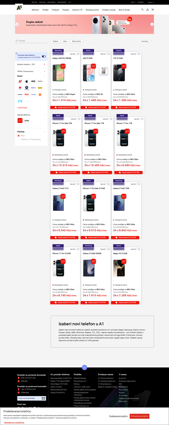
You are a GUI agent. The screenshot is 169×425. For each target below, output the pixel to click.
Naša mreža (51, 2)
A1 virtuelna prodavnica (106, 381)
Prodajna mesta (105, 374)
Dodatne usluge (109, 10)
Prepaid (65, 10)
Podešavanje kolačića (118, 416)
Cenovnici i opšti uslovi (82, 387)
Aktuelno (35, 10)
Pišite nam (25, 393)
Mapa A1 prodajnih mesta (107, 387)
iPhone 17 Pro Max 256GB (60, 381)
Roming (76, 384)
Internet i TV (77, 10)
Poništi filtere (22, 108)
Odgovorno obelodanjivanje (129, 398)
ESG (120, 384)
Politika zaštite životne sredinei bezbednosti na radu (84, 399)
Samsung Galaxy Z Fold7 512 (61, 378)
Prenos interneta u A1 (81, 406)
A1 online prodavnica (105, 378)
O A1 (69, 2)
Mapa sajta (123, 401)
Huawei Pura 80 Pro (58, 393)
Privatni (34, 2)
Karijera (121, 393)
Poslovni (42, 2)
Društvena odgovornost (127, 381)
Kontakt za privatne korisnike (31, 375)
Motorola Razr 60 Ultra (59, 390)
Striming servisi (92, 10)
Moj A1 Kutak (124, 10)
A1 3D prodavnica (104, 384)
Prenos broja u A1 (80, 381)
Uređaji (45, 10)
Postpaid (55, 10)
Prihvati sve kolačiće (139, 416)
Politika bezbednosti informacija (81, 394)
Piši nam (24, 381)
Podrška (141, 2)
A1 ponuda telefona (60, 374)
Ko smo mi (122, 378)
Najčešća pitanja (80, 378)
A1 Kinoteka (123, 396)
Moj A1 (133, 2)
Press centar (123, 390)
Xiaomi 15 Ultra (56, 387)
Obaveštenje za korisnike (83, 403)
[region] (84, 416)
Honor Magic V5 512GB (59, 384)
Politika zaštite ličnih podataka (85, 390)
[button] (147, 9)
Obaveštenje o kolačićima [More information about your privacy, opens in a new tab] (14, 423)
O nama (122, 374)
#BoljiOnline (62, 2)
